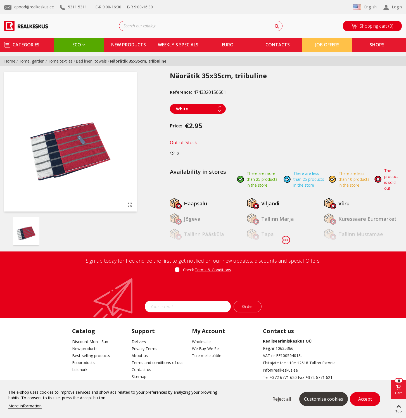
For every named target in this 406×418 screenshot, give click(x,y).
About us (140, 355)
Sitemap (139, 376)
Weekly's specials (178, 45)
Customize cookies (323, 399)
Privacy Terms (144, 348)
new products (128, 45)
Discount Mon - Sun (90, 341)
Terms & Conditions (213, 269)
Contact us (141, 369)
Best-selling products (91, 355)
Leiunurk (79, 369)
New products (85, 348)
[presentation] (203, 288)
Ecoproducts (83, 362)
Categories (26, 45)
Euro (228, 45)
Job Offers (327, 45)
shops (377, 45)
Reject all (281, 399)
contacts (277, 45)
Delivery (139, 341)
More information (25, 405)
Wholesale (201, 341)
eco (76, 45)
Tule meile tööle (206, 355)
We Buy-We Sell (206, 348)
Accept (365, 399)
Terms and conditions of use (158, 362)
